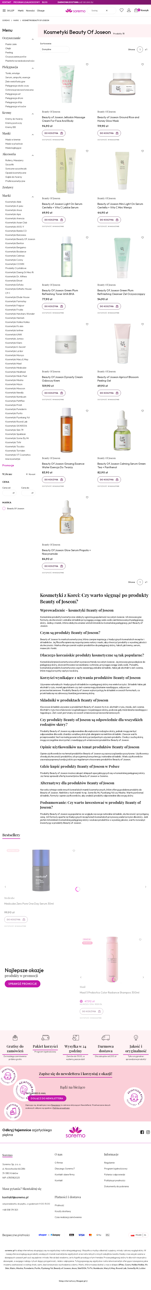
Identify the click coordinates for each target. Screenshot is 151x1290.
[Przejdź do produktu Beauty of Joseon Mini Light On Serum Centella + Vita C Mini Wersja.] (122, 171)
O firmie (59, 1167)
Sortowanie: (46, 43)
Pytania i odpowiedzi (114, 1179)
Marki (21, 10)
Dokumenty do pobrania (116, 1191)
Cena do (25, 487)
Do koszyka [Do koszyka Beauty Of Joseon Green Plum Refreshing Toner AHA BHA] (52, 308)
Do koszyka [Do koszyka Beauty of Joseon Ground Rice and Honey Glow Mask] (107, 133)
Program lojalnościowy (115, 1173)
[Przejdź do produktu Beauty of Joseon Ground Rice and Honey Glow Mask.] (122, 84)
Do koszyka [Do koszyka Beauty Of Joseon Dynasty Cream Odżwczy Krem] (52, 395)
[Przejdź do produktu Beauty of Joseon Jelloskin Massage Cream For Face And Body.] (66, 84)
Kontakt (6, 2)
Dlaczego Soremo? (65, 1173)
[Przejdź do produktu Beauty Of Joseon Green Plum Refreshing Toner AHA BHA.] (66, 259)
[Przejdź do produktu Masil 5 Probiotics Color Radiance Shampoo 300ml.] (112, 964)
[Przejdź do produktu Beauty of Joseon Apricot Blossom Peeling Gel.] (122, 346)
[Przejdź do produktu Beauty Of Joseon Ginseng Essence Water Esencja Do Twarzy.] (66, 433)
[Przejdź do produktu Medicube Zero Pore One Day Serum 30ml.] (41, 874)
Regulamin (55, 1110)
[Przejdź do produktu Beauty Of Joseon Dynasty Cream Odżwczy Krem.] (66, 346)
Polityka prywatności (114, 1185)
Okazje (41, 10)
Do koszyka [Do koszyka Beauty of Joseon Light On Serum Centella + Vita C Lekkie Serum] (52, 220)
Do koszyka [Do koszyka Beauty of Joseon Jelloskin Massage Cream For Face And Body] (52, 133)
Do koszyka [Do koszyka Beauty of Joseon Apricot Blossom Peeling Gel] (107, 395)
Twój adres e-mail (35, 1098)
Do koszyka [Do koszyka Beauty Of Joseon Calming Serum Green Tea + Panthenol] (107, 482)
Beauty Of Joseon (15, 508)
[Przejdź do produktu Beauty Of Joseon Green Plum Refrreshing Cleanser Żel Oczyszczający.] (122, 259)
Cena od (6, 487)
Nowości (30, 10)
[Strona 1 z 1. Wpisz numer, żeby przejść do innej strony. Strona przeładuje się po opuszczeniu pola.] (140, 49)
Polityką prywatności (61, 1113)
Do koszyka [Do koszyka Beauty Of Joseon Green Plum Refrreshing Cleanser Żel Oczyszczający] (107, 308)
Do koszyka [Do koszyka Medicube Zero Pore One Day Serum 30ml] (14, 923)
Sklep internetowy (72, 1286)
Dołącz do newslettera (47, 1103)
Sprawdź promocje (22, 988)
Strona (131, 49)
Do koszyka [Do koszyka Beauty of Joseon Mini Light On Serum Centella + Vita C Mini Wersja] (107, 220)
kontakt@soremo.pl (15, 1202)
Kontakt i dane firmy (65, 1179)
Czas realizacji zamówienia (68, 1222)
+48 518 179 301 (10, 1214)
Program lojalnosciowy (27, 2)
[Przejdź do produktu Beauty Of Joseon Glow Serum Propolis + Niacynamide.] (66, 520)
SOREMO (6, 20)
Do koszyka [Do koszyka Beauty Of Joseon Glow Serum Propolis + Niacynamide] (52, 569)
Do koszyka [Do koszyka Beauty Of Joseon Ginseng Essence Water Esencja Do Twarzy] (52, 482)
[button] (8, 11)
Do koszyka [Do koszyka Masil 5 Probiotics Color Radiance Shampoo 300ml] (89, 1016)
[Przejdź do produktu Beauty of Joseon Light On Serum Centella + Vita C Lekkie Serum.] (66, 171)
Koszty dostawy (63, 1216)
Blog (44, 2)
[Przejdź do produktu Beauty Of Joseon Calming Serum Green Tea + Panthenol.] (122, 433)
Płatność (59, 1210)
